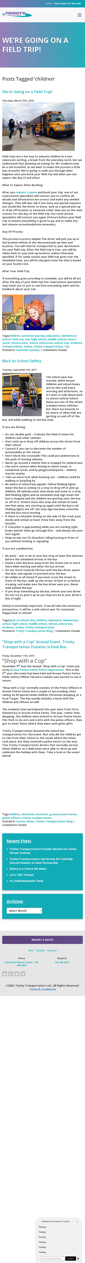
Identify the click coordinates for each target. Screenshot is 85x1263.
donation (42, 814)
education (53, 335)
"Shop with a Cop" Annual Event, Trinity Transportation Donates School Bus (38, 644)
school (33, 343)
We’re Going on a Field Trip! (27, 91)
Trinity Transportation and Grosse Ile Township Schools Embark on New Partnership (41, 861)
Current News (25, 821)
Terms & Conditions (42, 989)
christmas (27, 814)
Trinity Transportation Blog (34, 631)
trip (66, 346)
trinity (28, 346)
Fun (27, 339)
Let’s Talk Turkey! (21, 875)
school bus (46, 343)
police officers (11, 818)
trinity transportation (48, 346)
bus (32, 620)
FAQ (31, 950)
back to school (19, 620)
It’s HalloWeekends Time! (26, 881)
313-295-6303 (62, 962)
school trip (62, 343)
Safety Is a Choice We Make (28, 868)
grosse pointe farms (63, 814)
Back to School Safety (21, 360)
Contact (48, 3)
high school (38, 339)
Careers (40, 950)
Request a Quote (42, 939)
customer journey (33, 335)
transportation (12, 346)
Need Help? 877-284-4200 (68, 3)
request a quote (26, 192)
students (76, 343)
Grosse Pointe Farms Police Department (37, 670)
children (14, 335)
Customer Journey (28, 350)
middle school (57, 339)
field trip (18, 339)
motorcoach (19, 343)
